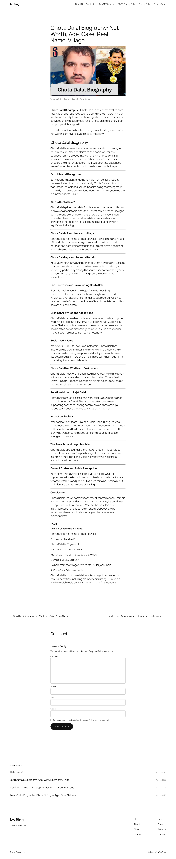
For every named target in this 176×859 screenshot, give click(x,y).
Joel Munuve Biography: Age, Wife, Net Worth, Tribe (39, 779)
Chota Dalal (106, 346)
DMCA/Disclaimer (107, 4)
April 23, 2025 (161, 787)
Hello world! (17, 772)
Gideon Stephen (64, 99)
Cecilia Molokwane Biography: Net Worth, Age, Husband (42, 787)
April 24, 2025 (161, 780)
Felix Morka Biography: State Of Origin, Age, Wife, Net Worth (44, 795)
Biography (75, 99)
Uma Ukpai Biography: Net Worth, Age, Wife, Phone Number (41, 616)
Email (52, 698)
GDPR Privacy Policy (127, 4)
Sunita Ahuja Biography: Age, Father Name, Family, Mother (135, 616)
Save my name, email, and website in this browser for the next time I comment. (81, 720)
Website (53, 709)
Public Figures (85, 99)
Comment (54, 656)
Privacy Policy (145, 4)
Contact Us (91, 4)
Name (53, 687)
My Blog (14, 4)
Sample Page (160, 4)
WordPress (162, 852)
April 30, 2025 (161, 772)
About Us (79, 4)
